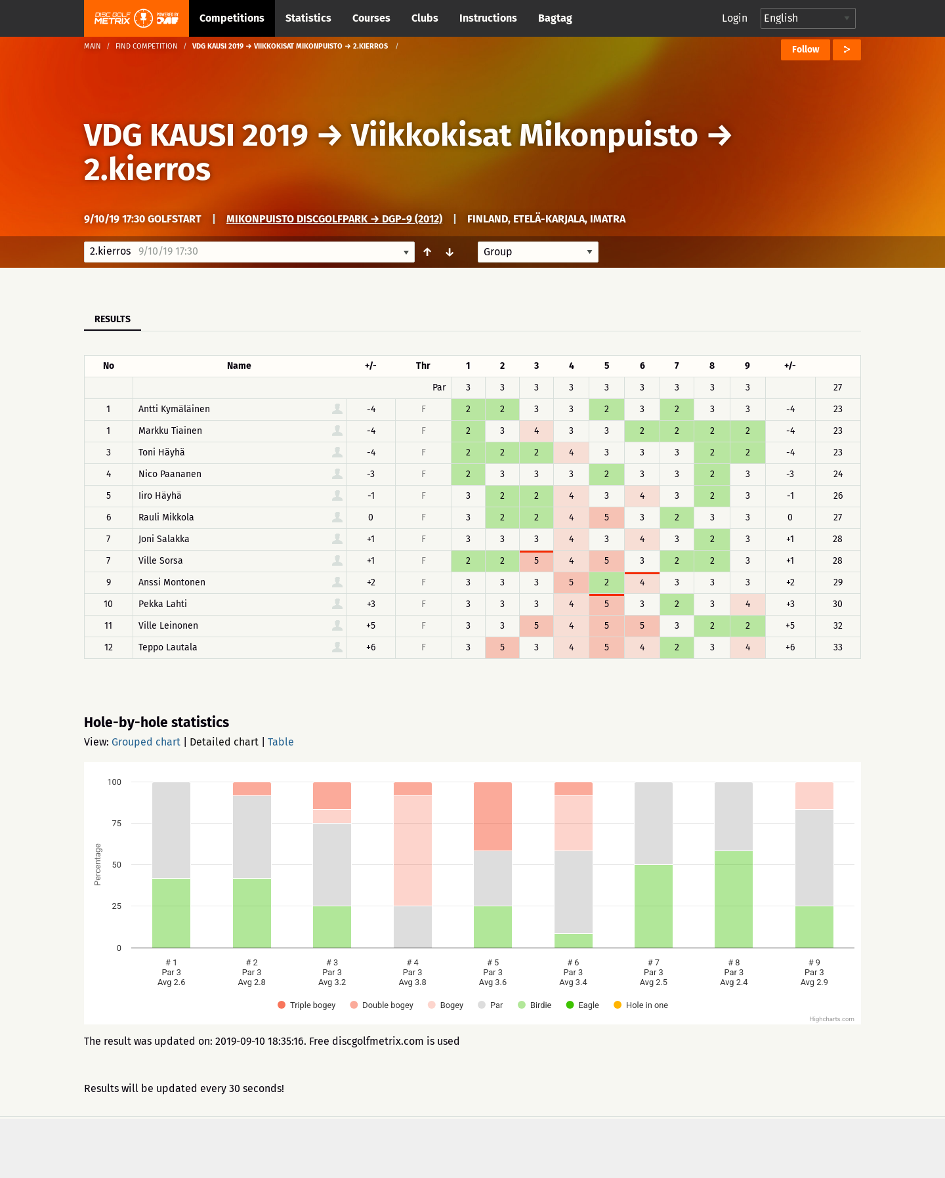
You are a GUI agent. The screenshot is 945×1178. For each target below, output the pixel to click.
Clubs (424, 18)
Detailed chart (224, 742)
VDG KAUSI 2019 (196, 135)
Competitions (232, 18)
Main (92, 46)
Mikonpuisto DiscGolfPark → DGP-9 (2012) (334, 219)
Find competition (147, 46)
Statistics (308, 18)
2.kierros (147, 169)
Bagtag (555, 18)
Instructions (488, 18)
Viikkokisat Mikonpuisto (528, 135)
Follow (805, 49)
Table (281, 742)
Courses (371, 18)
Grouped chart (146, 742)
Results (112, 319)
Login (734, 18)
